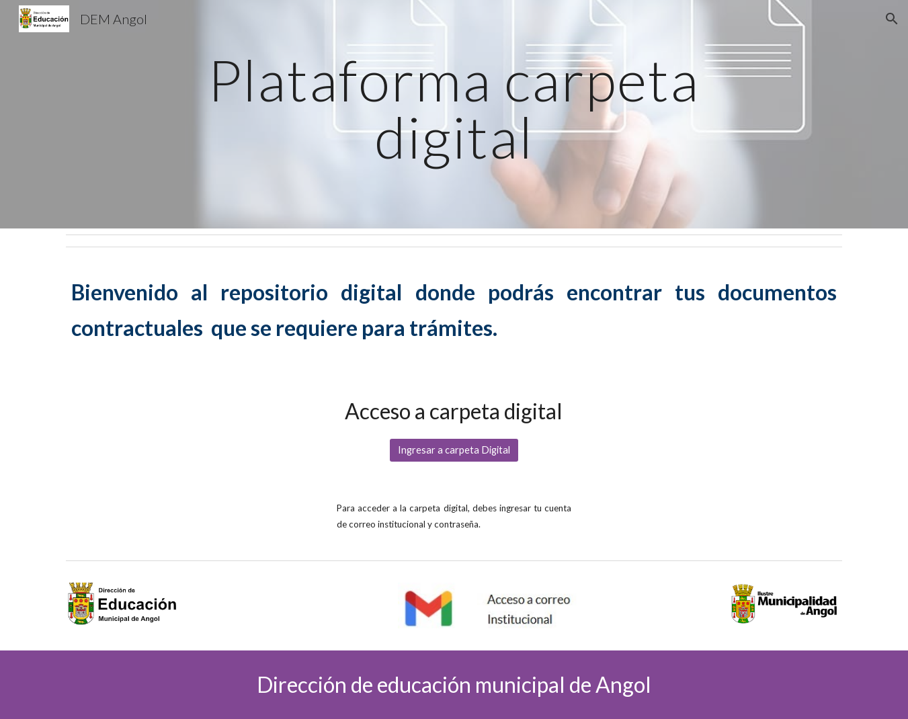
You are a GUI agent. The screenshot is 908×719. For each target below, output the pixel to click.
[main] (454, 114)
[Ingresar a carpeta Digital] (454, 450)
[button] (892, 19)
